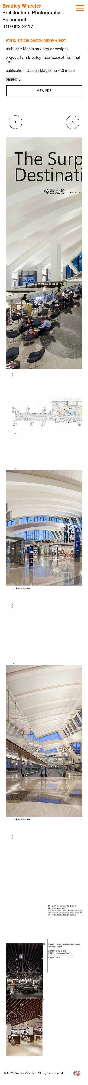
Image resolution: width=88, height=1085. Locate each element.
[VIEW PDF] (44, 90)
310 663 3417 (17, 26)
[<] (15, 122)
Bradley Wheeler (21, 6)
